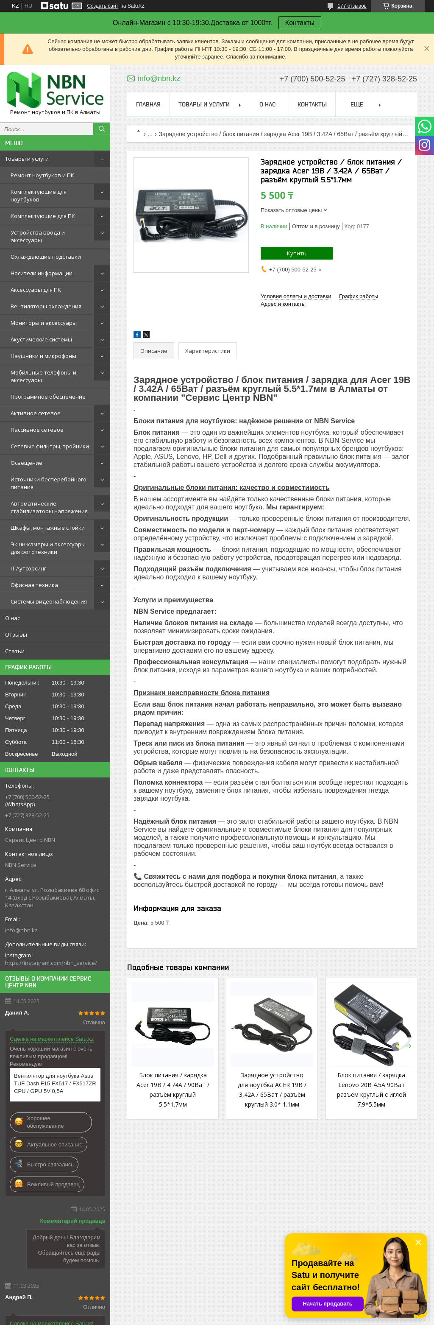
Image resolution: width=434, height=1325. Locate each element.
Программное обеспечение (48, 396)
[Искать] (101, 129)
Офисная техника (34, 585)
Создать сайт (102, 6)
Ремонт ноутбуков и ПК (42, 175)
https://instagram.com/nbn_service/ (51, 963)
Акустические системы (41, 339)
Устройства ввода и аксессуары (38, 236)
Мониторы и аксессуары (44, 323)
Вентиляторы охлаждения (46, 306)
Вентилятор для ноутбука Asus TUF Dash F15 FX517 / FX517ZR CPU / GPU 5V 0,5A (55, 1083)
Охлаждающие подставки (46, 256)
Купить (296, 253)
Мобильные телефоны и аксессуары (43, 376)
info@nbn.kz (21, 930)
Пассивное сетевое (37, 429)
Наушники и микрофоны (43, 356)
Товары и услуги (27, 158)
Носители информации (41, 273)
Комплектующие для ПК (43, 216)
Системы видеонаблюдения (49, 601)
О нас (12, 618)
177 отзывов (352, 6)
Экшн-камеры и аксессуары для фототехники (48, 548)
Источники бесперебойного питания (48, 483)
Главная (148, 104)
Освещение (26, 463)
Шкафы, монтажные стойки (48, 527)
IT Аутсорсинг (28, 568)
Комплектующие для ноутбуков (39, 195)
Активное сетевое (36, 413)
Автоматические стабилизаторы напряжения (49, 507)
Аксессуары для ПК (36, 290)
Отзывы (16, 634)
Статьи (15, 651)
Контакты (299, 22)
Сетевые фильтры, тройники (50, 446)
